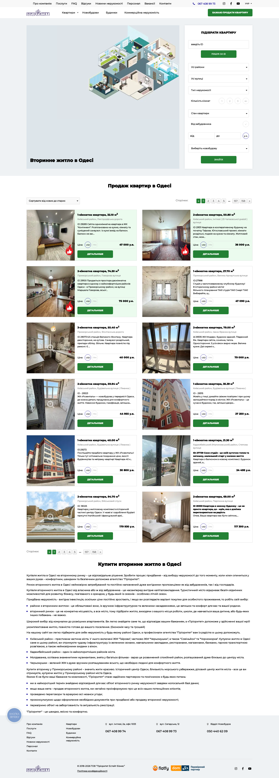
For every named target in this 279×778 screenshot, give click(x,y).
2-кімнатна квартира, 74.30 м (98, 271)
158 (243, 201)
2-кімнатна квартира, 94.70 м (98, 496)
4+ (245, 101)
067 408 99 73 (206, 3)
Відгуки (86, 3)
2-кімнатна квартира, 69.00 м (214, 496)
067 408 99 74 (115, 731)
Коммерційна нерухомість (141, 12)
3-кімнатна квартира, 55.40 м (98, 327)
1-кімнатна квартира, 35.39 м (213, 384)
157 (236, 201)
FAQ (74, 3)
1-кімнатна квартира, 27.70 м (213, 271)
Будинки (111, 12)
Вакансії (149, 3)
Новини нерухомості (109, 3)
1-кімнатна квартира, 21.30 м (213, 440)
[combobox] (218, 67)
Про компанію (42, 3)
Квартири (68, 12)
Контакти (165, 3)
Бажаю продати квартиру (230, 12)
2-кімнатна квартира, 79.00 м (214, 327)
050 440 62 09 (217, 731)
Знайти (218, 159)
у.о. (246, 136)
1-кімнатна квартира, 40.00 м (98, 440)
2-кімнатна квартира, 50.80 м (214, 214)
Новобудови (90, 12)
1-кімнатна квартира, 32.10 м (97, 214)
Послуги (61, 3)
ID (78, 280)
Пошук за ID (219, 54)
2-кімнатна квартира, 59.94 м (98, 384)
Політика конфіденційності (92, 771)
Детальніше (95, 254)
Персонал (133, 3)
